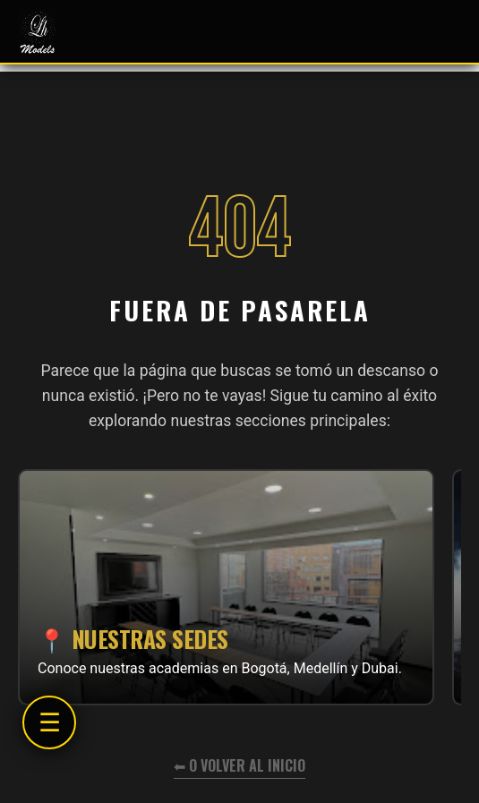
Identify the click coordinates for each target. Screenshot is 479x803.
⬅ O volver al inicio (239, 765)
